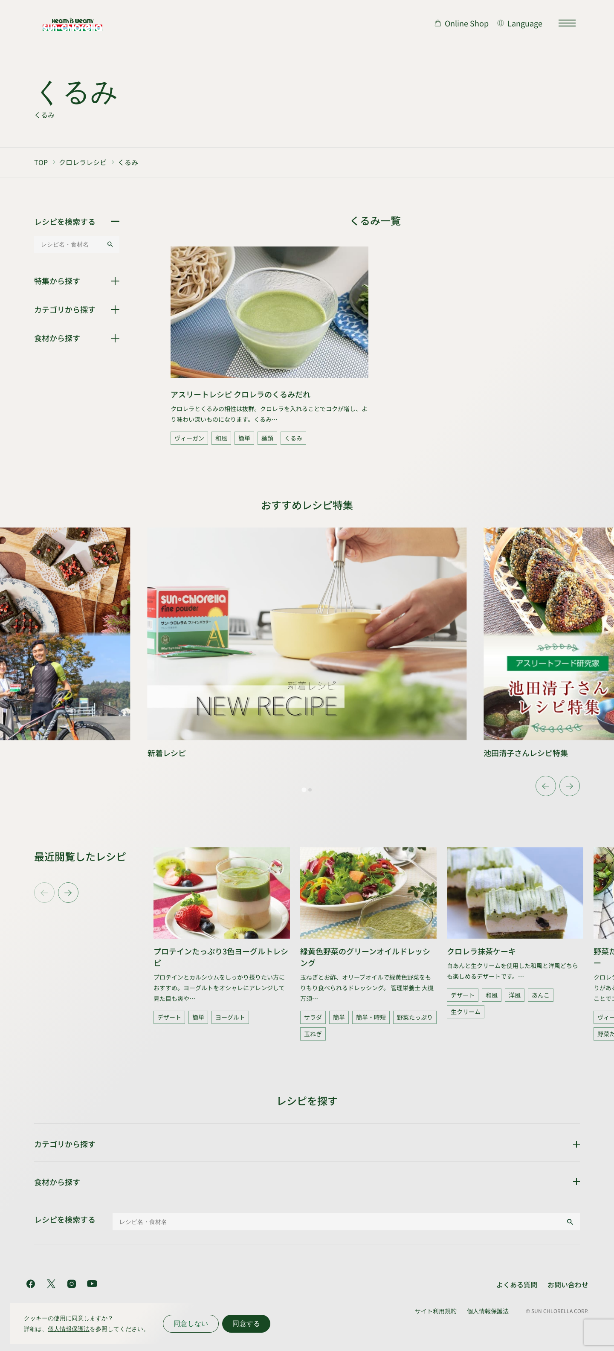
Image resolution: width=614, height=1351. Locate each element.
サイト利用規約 (436, 1311)
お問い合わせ (567, 1284)
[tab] (303, 790)
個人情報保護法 (488, 1311)
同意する (246, 1323)
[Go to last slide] (546, 786)
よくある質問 (516, 1284)
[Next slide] (569, 786)
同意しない (191, 1323)
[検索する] (110, 244)
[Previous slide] (44, 892)
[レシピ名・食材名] (70, 244)
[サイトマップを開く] (567, 23)
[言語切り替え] (519, 23)
